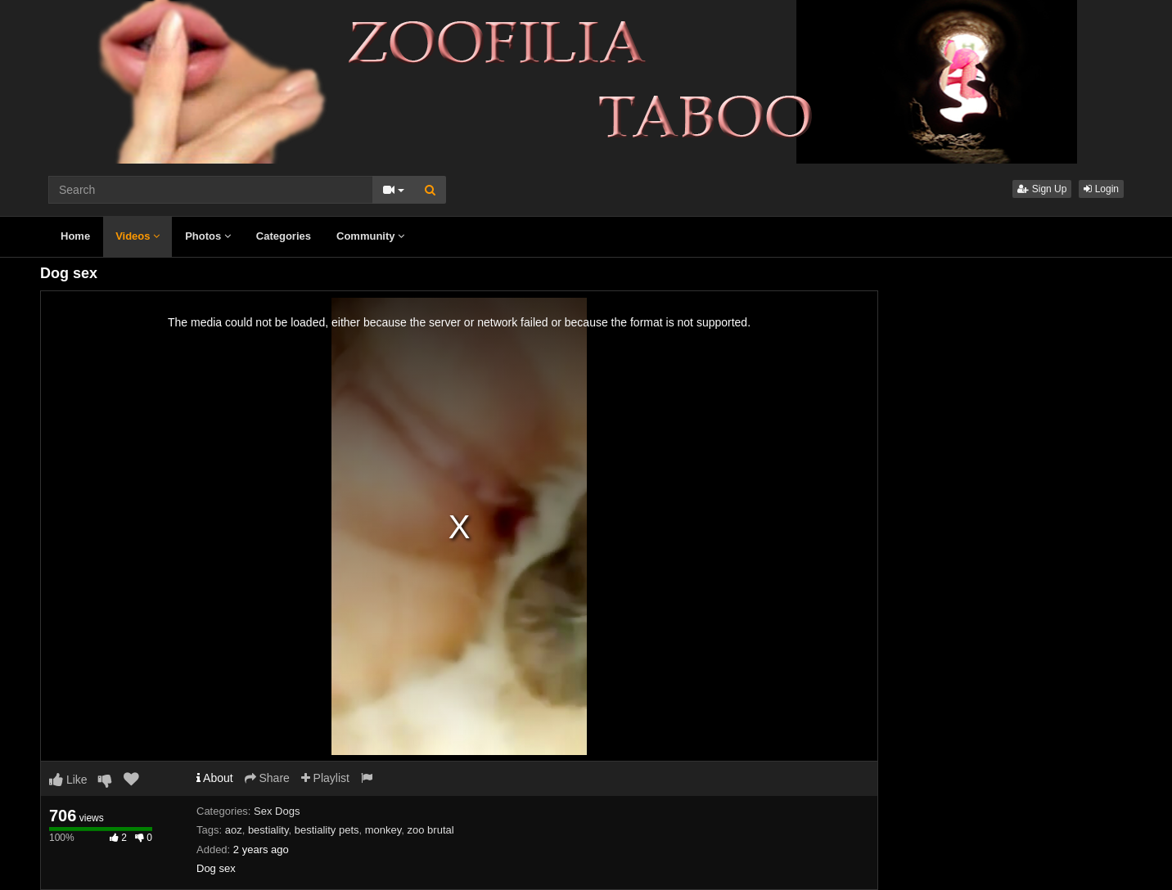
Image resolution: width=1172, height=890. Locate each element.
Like (68, 779)
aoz (233, 830)
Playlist (325, 777)
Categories (283, 236)
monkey (383, 830)
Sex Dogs (277, 811)
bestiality (268, 830)
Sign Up (1041, 189)
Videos (137, 236)
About (214, 777)
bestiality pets (327, 830)
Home (75, 236)
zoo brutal (431, 830)
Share (267, 777)
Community (370, 236)
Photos (208, 236)
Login (1101, 189)
